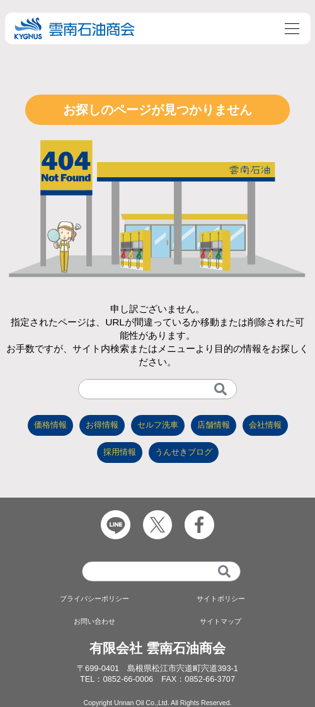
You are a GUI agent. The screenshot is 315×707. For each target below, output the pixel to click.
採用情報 (119, 452)
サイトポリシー (221, 598)
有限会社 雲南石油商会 (157, 648)
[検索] (220, 389)
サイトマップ (220, 621)
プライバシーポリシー (94, 598)
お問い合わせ (94, 621)
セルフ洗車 (157, 424)
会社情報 (265, 424)
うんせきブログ (183, 452)
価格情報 (50, 424)
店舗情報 (213, 424)
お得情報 (102, 424)
